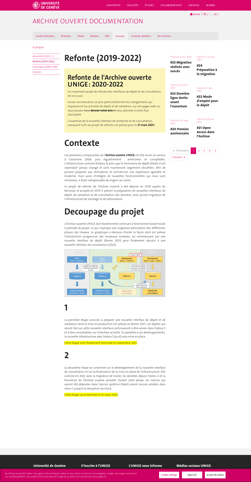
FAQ (107, 36)
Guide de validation (141, 36)
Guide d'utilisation (45, 36)
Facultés (132, 5)
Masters (94, 36)
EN (215, 14)
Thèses (80, 36)
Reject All (192, 476)
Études (149, 5)
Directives (66, 36)
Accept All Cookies (215, 476)
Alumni (210, 5)
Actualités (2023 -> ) (43, 56)
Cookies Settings (169, 476)
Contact (37, 72)
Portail (195, 14)
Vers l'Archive (164, 36)
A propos (120, 36)
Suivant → (178, 157)
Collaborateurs (171, 5)
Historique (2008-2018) (45, 66)
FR (210, 14)
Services (193, 5)
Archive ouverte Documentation (88, 21)
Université (114, 5)
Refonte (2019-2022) (43, 61)
